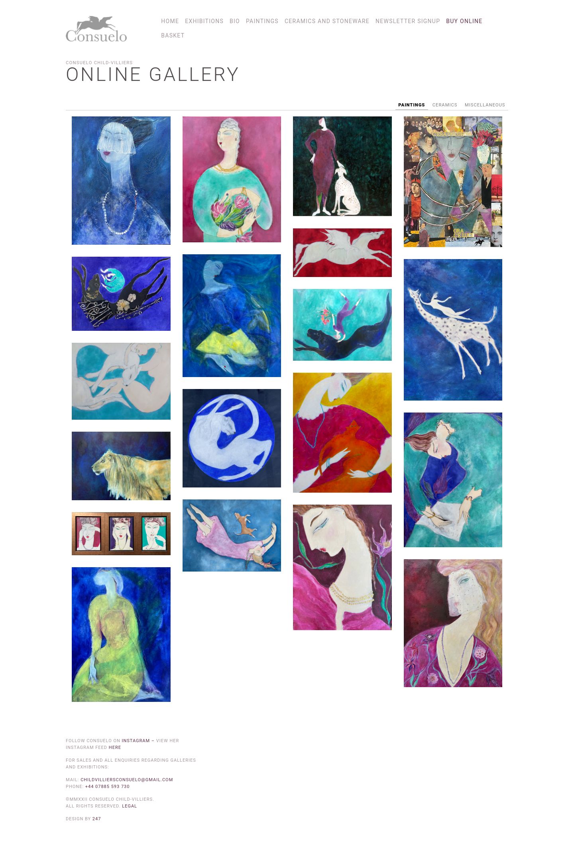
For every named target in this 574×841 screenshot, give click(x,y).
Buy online (464, 21)
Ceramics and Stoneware (327, 21)
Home (170, 21)
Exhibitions (204, 21)
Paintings (262, 21)
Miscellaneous (485, 105)
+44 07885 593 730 (107, 786)
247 (96, 818)
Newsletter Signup (407, 21)
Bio (235, 21)
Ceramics (445, 105)
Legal (129, 806)
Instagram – (139, 740)
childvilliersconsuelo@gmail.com (127, 779)
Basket (173, 35)
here (115, 747)
